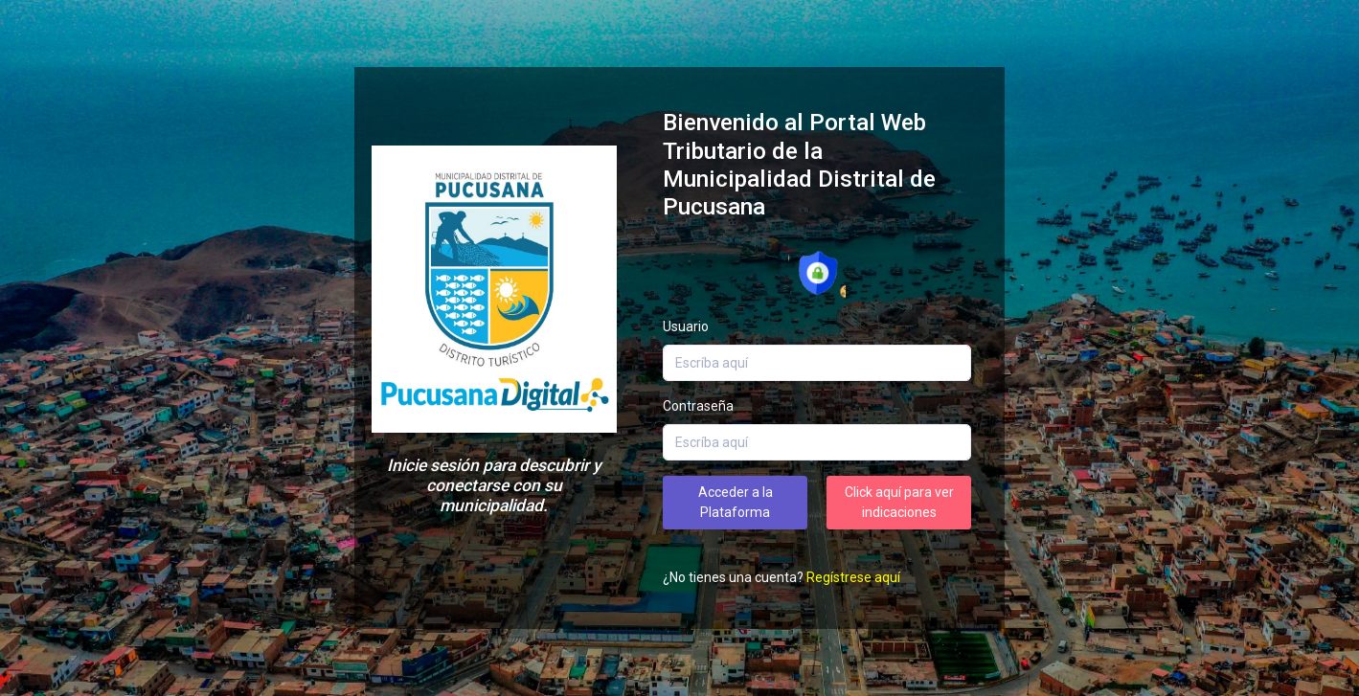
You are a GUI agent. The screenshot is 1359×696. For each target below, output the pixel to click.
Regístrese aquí (853, 577)
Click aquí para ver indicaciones (899, 502)
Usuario (686, 326)
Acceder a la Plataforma (735, 502)
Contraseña (698, 406)
